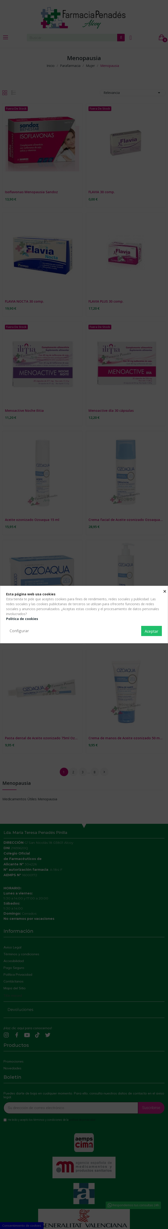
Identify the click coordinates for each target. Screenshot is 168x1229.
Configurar (19, 630)
